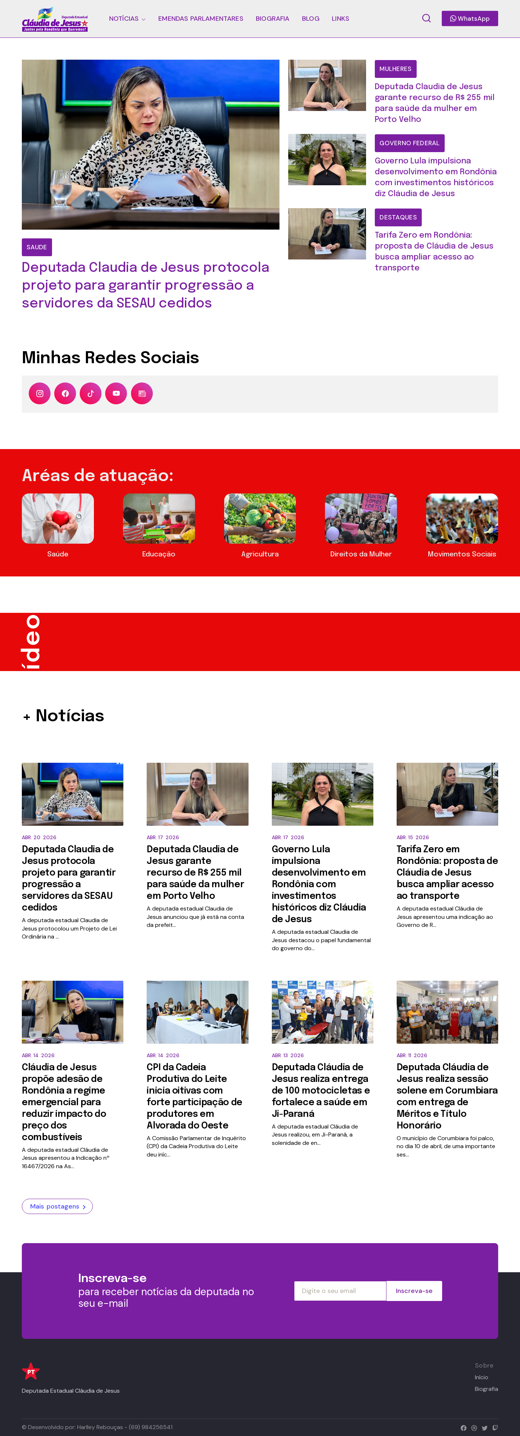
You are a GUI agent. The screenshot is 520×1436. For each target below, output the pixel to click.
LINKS (340, 18)
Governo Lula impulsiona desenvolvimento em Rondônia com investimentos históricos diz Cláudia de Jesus (319, 884)
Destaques (398, 217)
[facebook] (462, 1427)
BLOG (310, 18)
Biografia (486, 1389)
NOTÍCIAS (124, 18)
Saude (37, 247)
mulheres (396, 69)
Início (481, 1377)
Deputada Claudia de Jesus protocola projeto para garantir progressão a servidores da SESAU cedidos (145, 286)
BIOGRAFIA (273, 18)
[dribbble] (472, 1427)
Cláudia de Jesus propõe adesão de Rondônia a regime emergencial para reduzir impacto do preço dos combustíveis (64, 1102)
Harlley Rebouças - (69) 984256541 (124, 1427)
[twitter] (483, 1427)
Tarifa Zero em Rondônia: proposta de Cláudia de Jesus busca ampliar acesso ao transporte (447, 873)
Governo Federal (410, 143)
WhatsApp (470, 19)
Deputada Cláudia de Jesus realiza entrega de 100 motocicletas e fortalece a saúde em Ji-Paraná (321, 1091)
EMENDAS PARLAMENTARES (200, 18)
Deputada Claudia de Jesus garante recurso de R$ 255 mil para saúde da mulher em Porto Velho (195, 873)
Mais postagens (59, 1206)
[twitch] (493, 1427)
